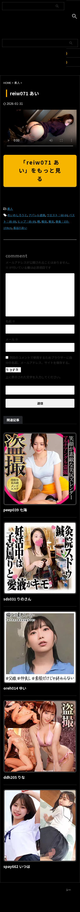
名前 (10, 321)
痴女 (44, 221)
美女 (51, 221)
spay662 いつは (16, 866)
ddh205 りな (14, 777)
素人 (10, 209)
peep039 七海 (15, 509)
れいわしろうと (17, 215)
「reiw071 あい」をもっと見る (40, 170)
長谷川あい (20, 228)
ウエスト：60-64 (57, 215)
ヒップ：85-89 (26, 221)
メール (12, 339)
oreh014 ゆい (14, 688)
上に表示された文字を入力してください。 (34, 377)
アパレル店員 (37, 215)
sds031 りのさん (17, 599)
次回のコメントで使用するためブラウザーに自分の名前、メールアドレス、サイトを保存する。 (39, 360)
